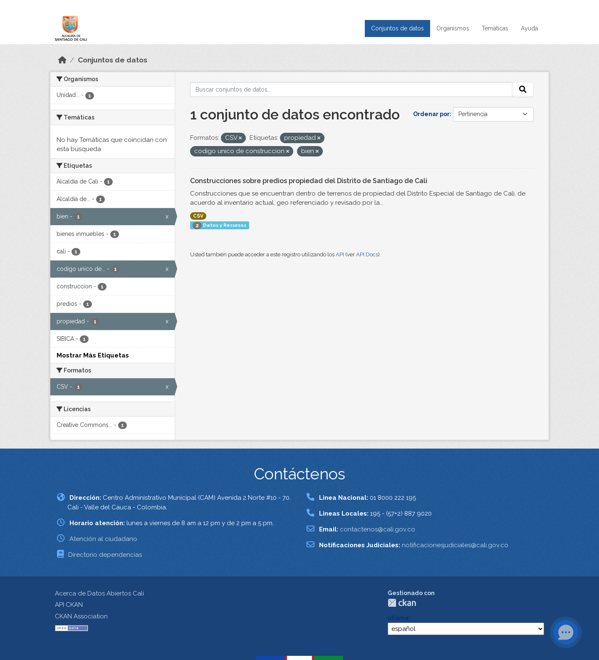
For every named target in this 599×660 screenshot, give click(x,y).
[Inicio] (62, 60)
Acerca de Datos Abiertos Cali (99, 593)
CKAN (402, 602)
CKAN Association (81, 616)
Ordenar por (431, 114)
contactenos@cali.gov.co (377, 529)
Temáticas (495, 28)
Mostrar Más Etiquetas (93, 355)
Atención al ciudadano (103, 539)
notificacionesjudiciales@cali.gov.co (455, 545)
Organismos (452, 28)
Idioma (398, 618)
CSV (198, 216)
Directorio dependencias (105, 554)
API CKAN (69, 604)
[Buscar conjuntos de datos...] (351, 89)
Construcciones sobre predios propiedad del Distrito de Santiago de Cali (308, 181)
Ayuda (529, 28)
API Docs (367, 254)
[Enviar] (523, 89)
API (340, 254)
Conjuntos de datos (397, 28)
